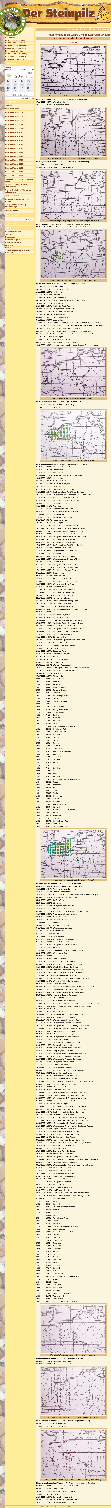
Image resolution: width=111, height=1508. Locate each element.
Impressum (72, 1506)
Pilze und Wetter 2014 (14, 156)
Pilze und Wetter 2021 (14, 128)
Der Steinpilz (10, 37)
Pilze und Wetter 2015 (14, 152)
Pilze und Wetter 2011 (14, 168)
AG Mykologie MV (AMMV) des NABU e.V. (17, 252)
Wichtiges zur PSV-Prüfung (16, 54)
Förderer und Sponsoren (15, 43)
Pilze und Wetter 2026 (14, 109)
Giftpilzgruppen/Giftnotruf (15, 48)
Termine (8, 105)
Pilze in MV (9, 248)
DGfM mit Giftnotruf (13, 232)
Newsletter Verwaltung (14, 59)
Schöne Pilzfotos (12, 195)
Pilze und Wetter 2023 (14, 121)
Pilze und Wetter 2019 (14, 136)
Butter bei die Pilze (13, 242)
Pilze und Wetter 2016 (14, 148)
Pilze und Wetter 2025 (14, 113)
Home (66, 1506)
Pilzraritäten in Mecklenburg (16, 40)
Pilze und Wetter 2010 (14, 172)
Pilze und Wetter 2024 (14, 117)
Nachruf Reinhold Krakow (15, 56)
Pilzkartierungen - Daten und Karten (17, 200)
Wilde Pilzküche (11, 210)
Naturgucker (10, 237)
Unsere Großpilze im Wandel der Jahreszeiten (18, 191)
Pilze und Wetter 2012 (14, 164)
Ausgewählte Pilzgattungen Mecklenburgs (16, 206)
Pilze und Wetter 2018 (14, 140)
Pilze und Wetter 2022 (14, 125)
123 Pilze (9, 234)
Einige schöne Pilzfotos (15, 51)
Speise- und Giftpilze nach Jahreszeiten (16, 186)
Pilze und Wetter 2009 (14, 176)
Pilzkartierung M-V (12, 240)
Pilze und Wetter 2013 (14, 160)
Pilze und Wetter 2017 (14, 144)
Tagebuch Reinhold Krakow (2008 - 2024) (19, 180)
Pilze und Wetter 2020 (14, 132)
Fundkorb (9, 245)
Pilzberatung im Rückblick (16, 46)
